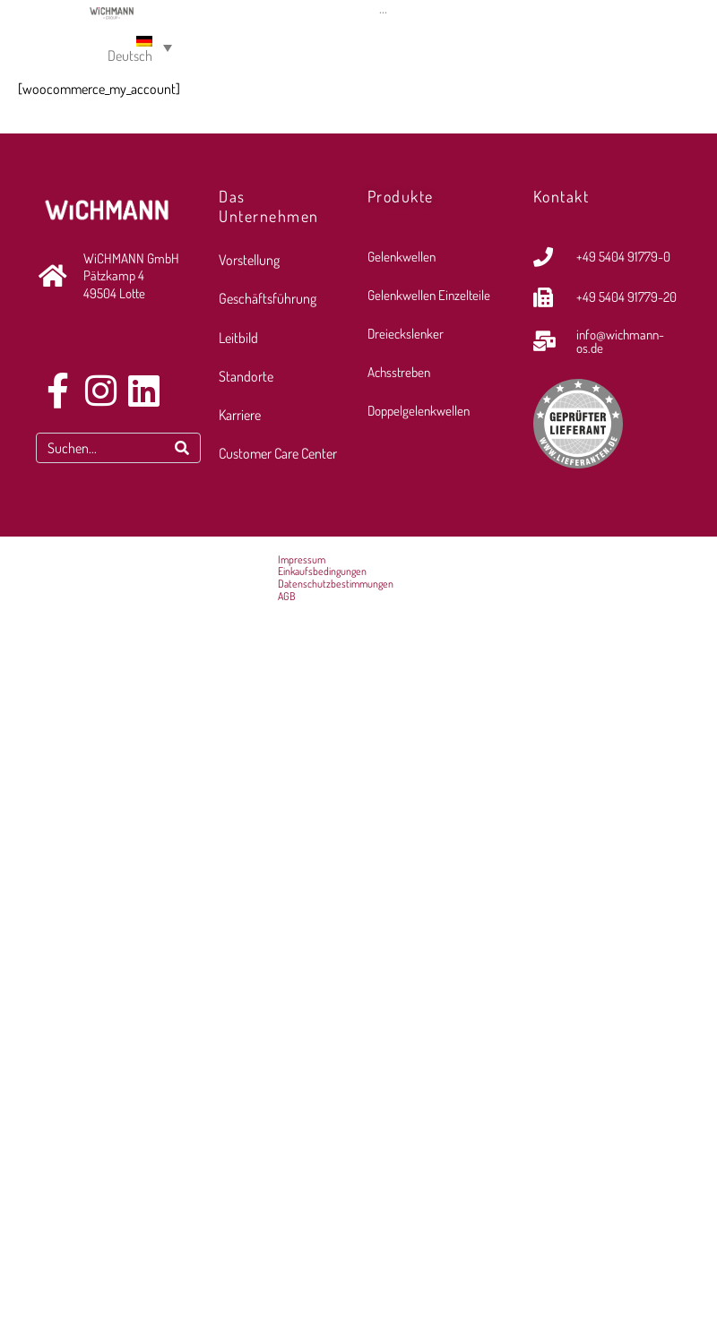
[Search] (182, 448)
